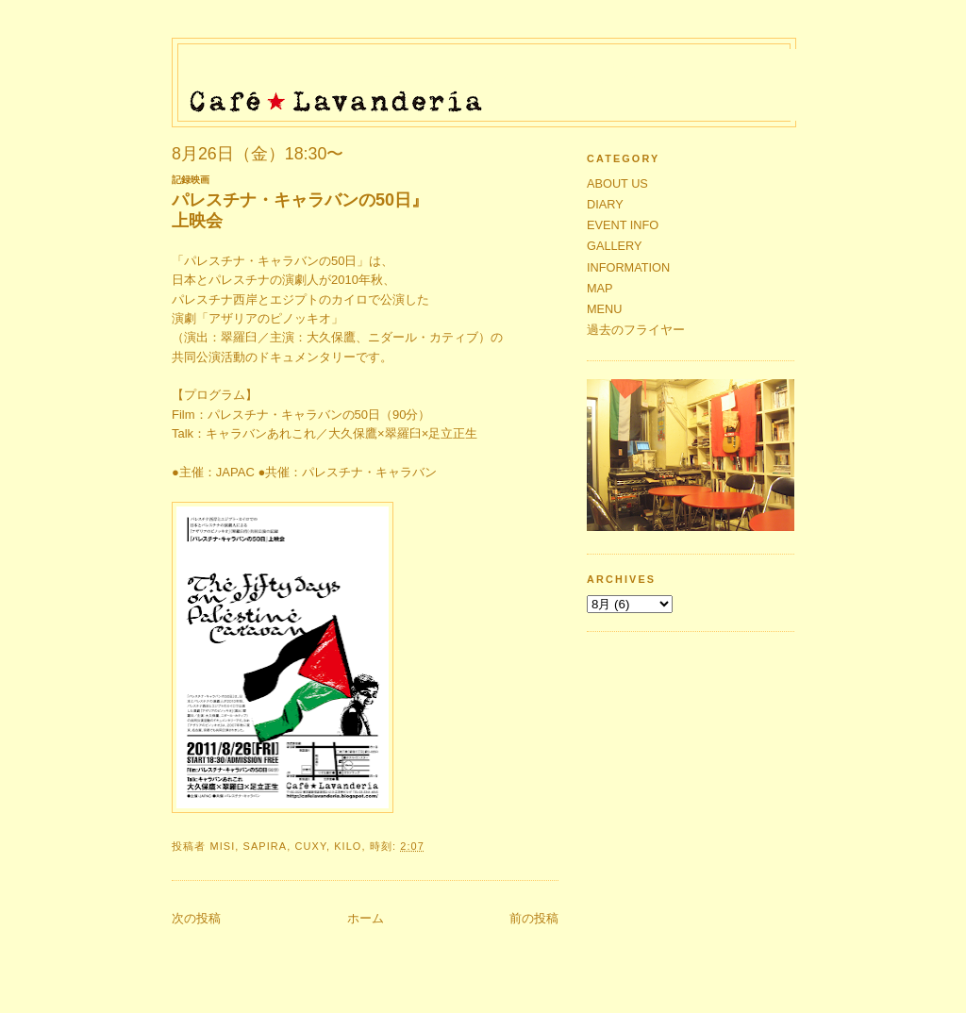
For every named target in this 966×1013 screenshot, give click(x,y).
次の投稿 (196, 918)
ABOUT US (617, 183)
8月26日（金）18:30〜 (257, 153)
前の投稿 (533, 918)
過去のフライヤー (636, 330)
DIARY (605, 204)
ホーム (365, 918)
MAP (600, 288)
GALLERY (614, 246)
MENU (605, 309)
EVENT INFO (622, 225)
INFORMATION (628, 267)
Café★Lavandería (489, 77)
